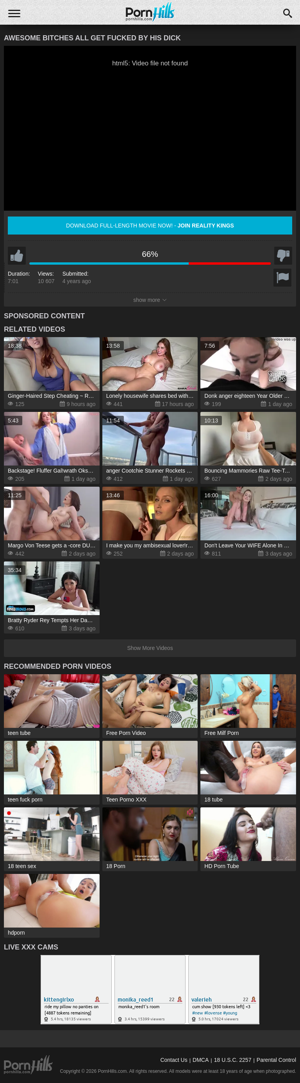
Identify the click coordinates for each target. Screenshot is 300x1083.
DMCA (201, 1060)
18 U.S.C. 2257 (233, 1060)
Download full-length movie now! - (150, 225)
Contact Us (173, 1060)
